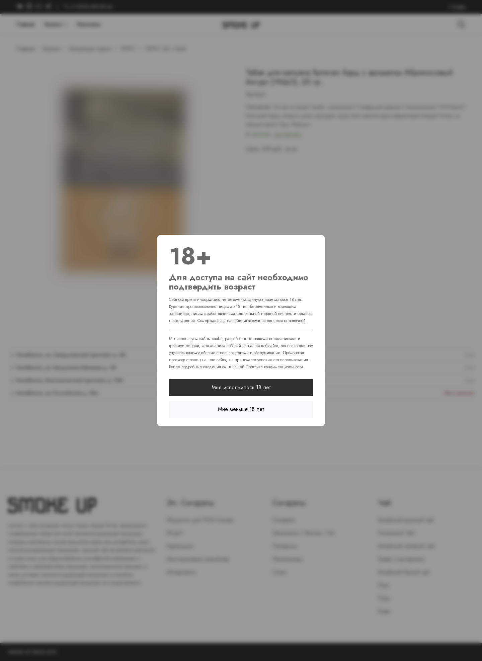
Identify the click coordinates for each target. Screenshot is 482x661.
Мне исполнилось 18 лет (241, 387)
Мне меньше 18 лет (241, 409)
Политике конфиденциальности (274, 367)
